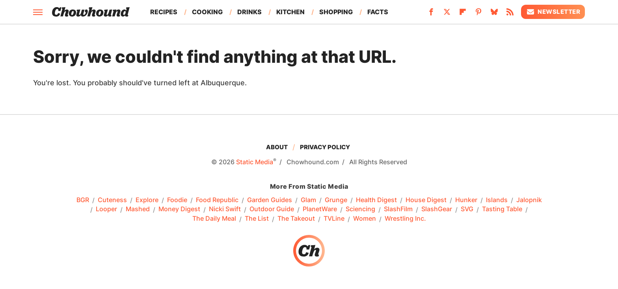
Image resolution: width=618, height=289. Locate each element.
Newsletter (553, 12)
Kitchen (290, 12)
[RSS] (510, 14)
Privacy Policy (325, 147)
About (277, 147)
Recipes (163, 12)
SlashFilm (398, 209)
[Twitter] (447, 14)
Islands (497, 200)
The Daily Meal (214, 218)
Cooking (207, 12)
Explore (147, 200)
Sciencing (360, 209)
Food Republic (217, 200)
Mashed (138, 209)
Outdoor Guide (271, 209)
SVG (467, 209)
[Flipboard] (462, 14)
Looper (106, 209)
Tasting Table (502, 209)
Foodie (177, 200)
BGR (82, 200)
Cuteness (112, 200)
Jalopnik (529, 200)
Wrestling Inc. (405, 218)
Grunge (336, 200)
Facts (377, 12)
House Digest (426, 200)
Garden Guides (269, 200)
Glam (308, 200)
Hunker (466, 200)
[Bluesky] (494, 14)
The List (257, 218)
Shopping (336, 12)
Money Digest (179, 209)
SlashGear (436, 209)
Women (364, 218)
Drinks (249, 12)
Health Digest (376, 200)
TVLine (334, 218)
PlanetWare (320, 209)
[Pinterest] (478, 14)
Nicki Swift (225, 209)
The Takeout (296, 218)
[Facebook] (431, 14)
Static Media (254, 162)
